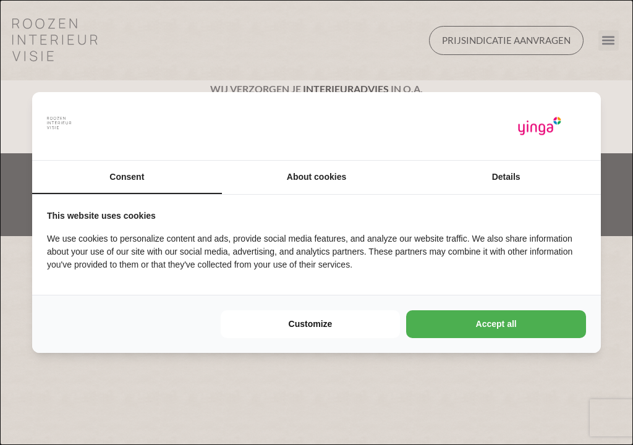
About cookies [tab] (316, 177)
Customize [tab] (311, 324)
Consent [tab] (126, 177)
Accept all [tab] (496, 324)
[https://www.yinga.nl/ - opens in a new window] (539, 126)
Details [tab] (506, 177)
